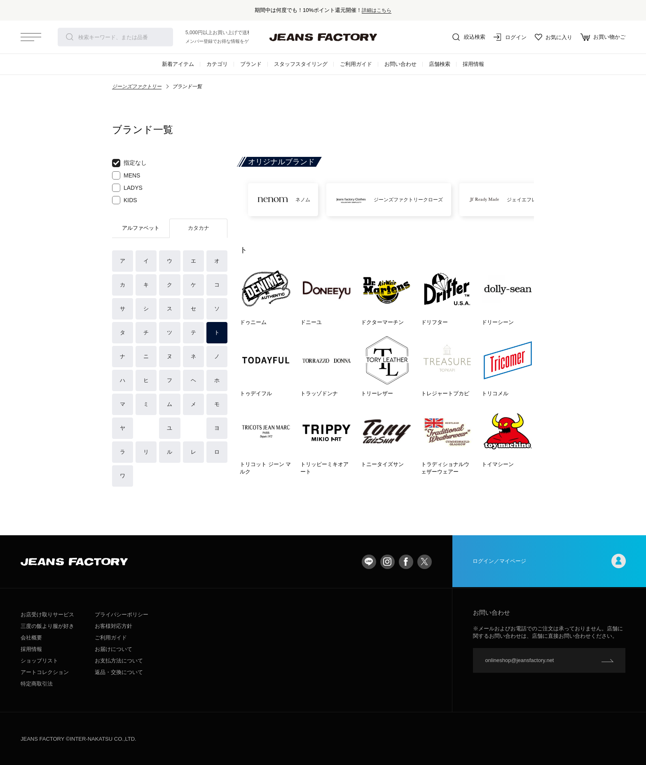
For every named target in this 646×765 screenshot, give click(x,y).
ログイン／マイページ (549, 562)
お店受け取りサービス (47, 614)
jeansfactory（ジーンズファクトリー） (323, 37)
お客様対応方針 (113, 626)
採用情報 (473, 64)
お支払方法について (119, 661)
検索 (69, 37)
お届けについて (113, 649)
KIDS (124, 200)
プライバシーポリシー (121, 614)
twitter (424, 562)
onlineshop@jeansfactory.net (519, 660)
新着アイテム (178, 64)
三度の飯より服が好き (47, 626)
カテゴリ (217, 64)
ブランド (251, 64)
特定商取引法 (37, 684)
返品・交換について (119, 672)
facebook (406, 562)
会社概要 (31, 637)
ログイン (510, 37)
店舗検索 (439, 64)
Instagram (387, 562)
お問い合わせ (400, 64)
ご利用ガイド (356, 64)
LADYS (127, 188)
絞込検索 (468, 37)
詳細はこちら (376, 10)
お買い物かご (602, 37)
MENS (126, 175)
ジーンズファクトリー (137, 86)
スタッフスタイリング (301, 64)
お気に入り (553, 37)
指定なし (129, 163)
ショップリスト (39, 661)
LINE (369, 562)
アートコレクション (45, 672)
